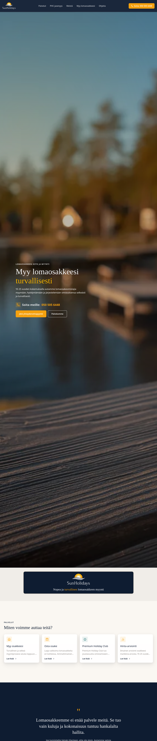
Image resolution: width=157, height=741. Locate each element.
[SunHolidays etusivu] (9, 5)
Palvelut (42, 6)
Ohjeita (102, 6)
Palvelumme (57, 313)
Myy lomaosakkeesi (86, 6)
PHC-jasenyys (56, 6)
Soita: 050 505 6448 (141, 6)
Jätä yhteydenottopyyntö (31, 313)
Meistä (69, 6)
